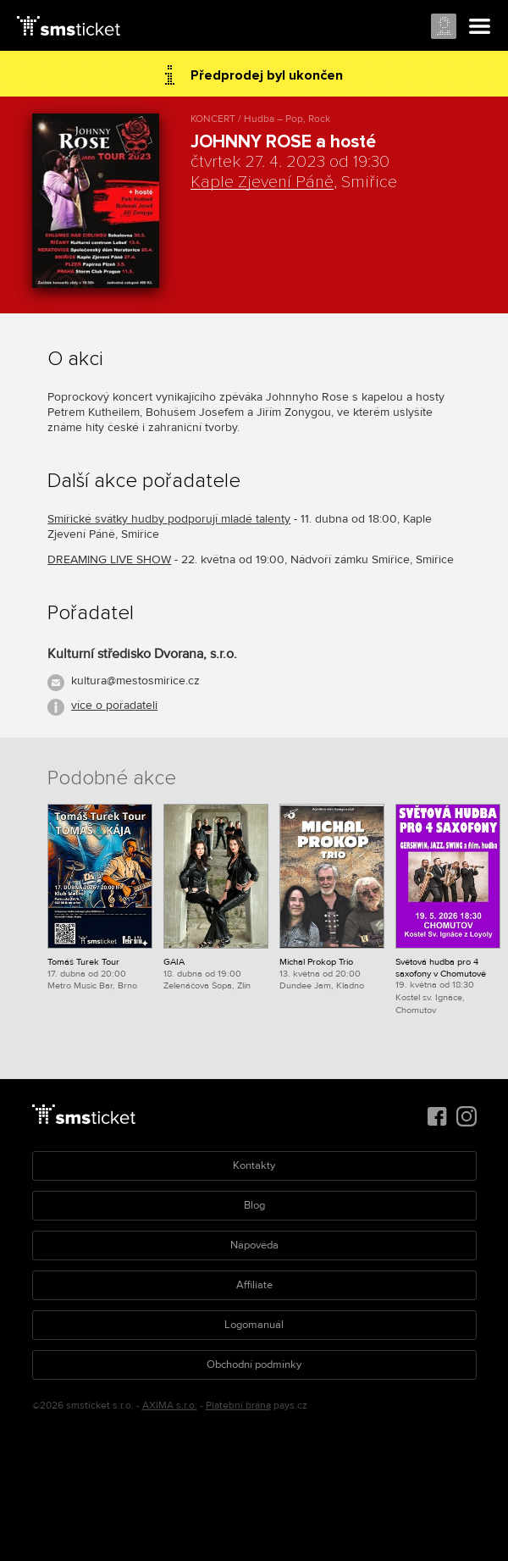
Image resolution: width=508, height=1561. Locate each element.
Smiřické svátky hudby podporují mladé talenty (168, 519)
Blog (254, 1205)
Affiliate (254, 1285)
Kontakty (254, 1165)
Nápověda (254, 1245)
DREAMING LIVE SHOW (109, 559)
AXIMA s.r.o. (169, 1405)
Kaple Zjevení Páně (262, 182)
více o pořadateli (114, 705)
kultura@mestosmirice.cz (135, 680)
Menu (480, 27)
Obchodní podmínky (254, 1364)
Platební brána (238, 1405)
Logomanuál (254, 1324)
